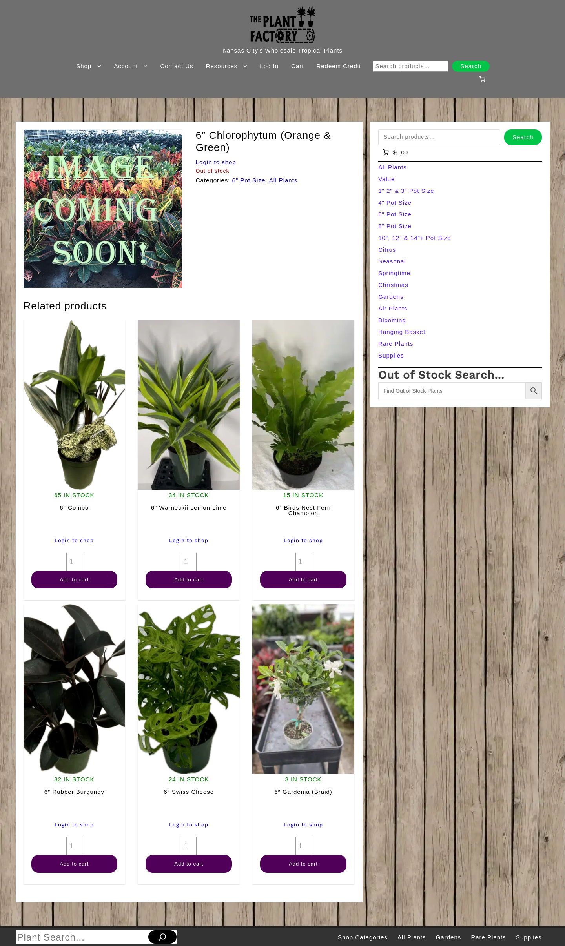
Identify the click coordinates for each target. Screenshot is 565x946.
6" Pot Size (249, 180)
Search (470, 66)
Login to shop (216, 162)
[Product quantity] (74, 562)
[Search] (162, 937)
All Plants (283, 180)
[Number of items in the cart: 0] (482, 79)
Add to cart (74, 580)
